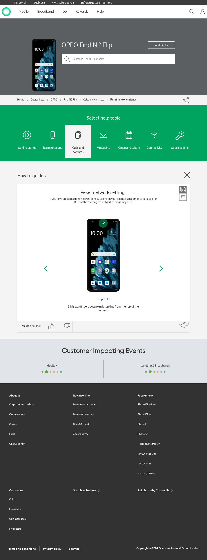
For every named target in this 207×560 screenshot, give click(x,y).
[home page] (6, 11)
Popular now (145, 395)
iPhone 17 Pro (144, 414)
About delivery (80, 433)
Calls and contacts (93, 99)
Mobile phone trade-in (148, 443)
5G (65, 11)
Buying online (81, 395)
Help (100, 11)
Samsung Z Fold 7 (146, 473)
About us (14, 395)
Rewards (82, 11)
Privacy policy (52, 548)
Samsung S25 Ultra (147, 453)
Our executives (16, 414)
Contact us (16, 490)
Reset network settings (123, 99)
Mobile (23, 11)
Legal (12, 433)
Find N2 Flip (70, 99)
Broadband (45, 11)
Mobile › (52, 365)
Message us (15, 508)
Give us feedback (18, 518)
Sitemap (74, 548)
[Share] (189, 99)
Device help (37, 99)
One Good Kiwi (17, 443)
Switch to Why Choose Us (155, 490)
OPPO (54, 99)
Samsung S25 (144, 463)
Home (20, 99)
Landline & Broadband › (155, 365)
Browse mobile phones (84, 404)
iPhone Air (142, 433)
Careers (13, 424)
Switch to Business (86, 490)
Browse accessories (83, 414)
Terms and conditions (21, 548)
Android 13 (161, 45)
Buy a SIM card (81, 424)
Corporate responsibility (21, 404)
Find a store (15, 528)
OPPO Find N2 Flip (87, 45)
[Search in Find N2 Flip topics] (118, 59)
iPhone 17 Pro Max (146, 404)
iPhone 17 (142, 424)
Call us (12, 499)
